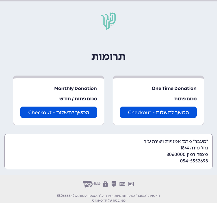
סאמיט (97, 200)
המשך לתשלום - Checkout (158, 112)
